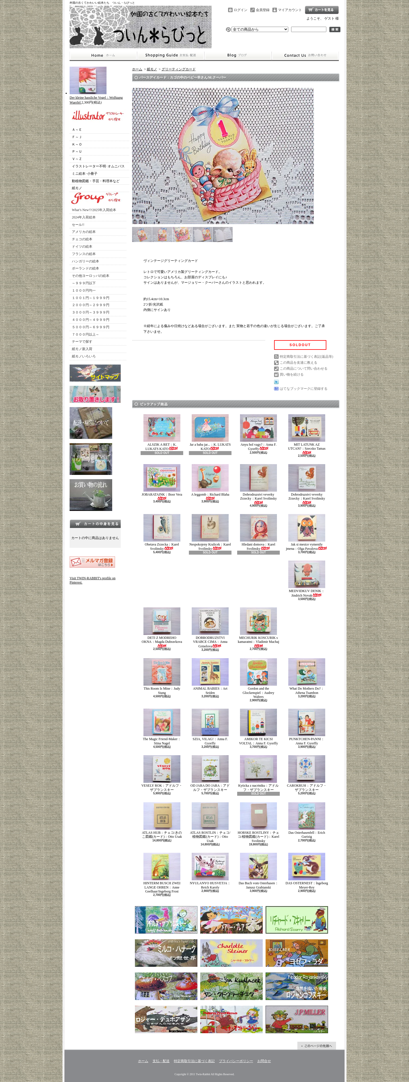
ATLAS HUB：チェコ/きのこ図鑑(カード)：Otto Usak (162, 820)
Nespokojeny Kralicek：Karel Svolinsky (210, 532)
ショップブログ (238, 55)
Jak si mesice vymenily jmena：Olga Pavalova (307, 532)
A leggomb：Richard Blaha (210, 482)
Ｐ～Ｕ (77, 151)
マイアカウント (290, 10)
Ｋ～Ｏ (77, 144)
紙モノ (77, 188)
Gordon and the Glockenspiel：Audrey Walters (258, 678)
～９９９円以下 (84, 283)
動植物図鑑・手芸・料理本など (96, 181)
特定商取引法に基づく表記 (194, 1061)
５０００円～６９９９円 (90, 327)
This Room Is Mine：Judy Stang (161, 676)
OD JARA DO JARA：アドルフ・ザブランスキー (210, 773)
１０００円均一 (84, 290)
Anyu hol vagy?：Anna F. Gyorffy (258, 432)
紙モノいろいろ (84, 356)
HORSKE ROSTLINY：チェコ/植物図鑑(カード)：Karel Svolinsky (258, 822)
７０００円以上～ (85, 334)
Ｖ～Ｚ (77, 159)
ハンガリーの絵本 (85, 261)
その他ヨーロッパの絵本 (90, 276)
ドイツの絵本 (82, 247)
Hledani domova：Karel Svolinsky (258, 532)
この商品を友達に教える (298, 363)
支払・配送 (161, 1061)
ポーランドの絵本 (85, 268)
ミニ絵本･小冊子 (84, 174)
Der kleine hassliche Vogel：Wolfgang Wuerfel (96, 97)
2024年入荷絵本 (84, 217)
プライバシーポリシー (236, 1061)
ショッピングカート (322, 10)
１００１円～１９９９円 (90, 298)
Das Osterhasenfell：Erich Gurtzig (306, 820)
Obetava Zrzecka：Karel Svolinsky (161, 532)
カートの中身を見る (95, 523)
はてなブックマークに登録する (303, 389)
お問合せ (305, 55)
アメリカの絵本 (84, 232)
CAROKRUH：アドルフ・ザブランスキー (306, 773)
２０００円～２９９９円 (90, 305)
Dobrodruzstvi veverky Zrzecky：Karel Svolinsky (258, 484)
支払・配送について (170, 55)
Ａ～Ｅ (77, 130)
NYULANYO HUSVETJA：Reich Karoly (210, 871)
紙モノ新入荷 (82, 349)
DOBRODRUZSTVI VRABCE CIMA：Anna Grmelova (210, 627)
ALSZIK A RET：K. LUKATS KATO (161, 432)
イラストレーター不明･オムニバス (98, 166)
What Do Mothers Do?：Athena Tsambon (306, 676)
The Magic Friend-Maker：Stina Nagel (162, 727)
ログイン (240, 10)
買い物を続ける (292, 374)
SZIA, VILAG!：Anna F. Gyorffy (210, 727)
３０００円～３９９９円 (90, 312)
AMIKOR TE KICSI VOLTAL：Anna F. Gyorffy (258, 727)
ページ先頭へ (316, 1046)
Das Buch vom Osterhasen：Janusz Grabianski (258, 871)
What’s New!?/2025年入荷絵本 (94, 210)
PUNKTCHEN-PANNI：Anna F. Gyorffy (306, 727)
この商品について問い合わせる (303, 369)
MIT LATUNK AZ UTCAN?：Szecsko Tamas (306, 434)
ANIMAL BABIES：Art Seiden (210, 676)
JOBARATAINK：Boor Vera (162, 482)
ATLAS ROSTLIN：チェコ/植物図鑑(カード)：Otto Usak (210, 822)
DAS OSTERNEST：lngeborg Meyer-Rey (306, 871)
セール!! (78, 225)
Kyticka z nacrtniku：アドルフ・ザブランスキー (258, 773)
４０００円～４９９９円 (90, 320)
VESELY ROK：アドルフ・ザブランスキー (162, 773)
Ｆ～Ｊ (77, 137)
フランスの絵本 (84, 254)
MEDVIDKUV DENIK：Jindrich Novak (306, 579)
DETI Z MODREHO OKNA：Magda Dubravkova (162, 627)
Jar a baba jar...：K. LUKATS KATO (210, 432)
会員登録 (263, 10)
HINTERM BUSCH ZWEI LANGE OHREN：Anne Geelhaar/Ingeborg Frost (162, 873)
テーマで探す (82, 342)
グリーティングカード (179, 69)
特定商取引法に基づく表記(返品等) (306, 357)
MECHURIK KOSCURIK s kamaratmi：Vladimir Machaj (258, 627)
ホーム (103, 55)
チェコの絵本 (82, 239)
